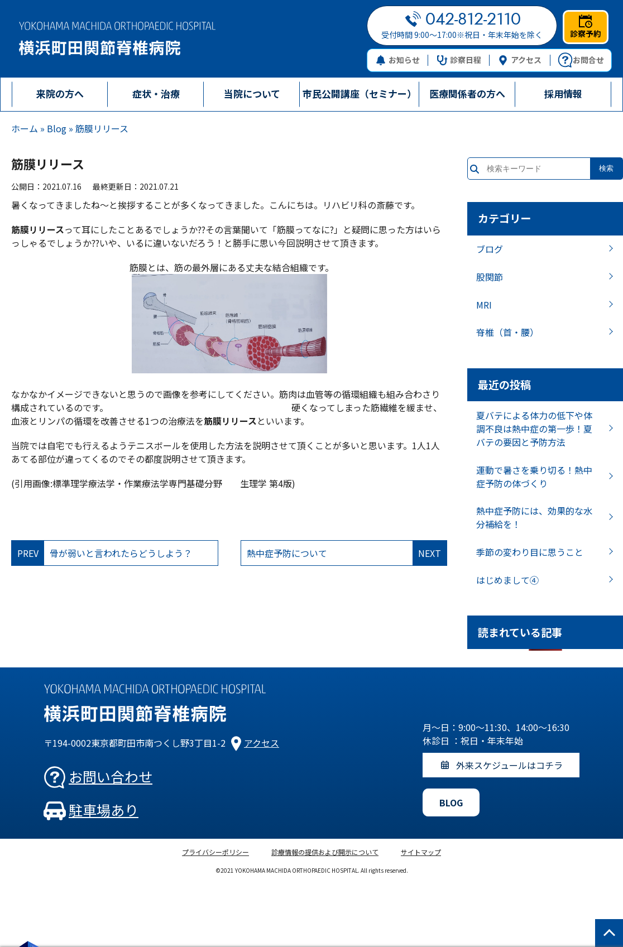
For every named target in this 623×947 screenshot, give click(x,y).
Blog (56, 128)
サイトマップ (421, 852)
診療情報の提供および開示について (324, 852)
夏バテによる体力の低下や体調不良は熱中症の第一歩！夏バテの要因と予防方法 (534, 428)
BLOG (451, 802)
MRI (484, 304)
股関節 (489, 276)
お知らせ (398, 59)
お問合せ (581, 60)
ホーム (24, 128)
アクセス (519, 59)
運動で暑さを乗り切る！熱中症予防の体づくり (534, 476)
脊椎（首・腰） (507, 332)
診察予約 (585, 27)
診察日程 (459, 59)
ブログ (489, 249)
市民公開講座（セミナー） (359, 93)
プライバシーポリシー (215, 852)
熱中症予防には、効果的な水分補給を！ (534, 517)
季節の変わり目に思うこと (529, 552)
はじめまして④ (507, 580)
